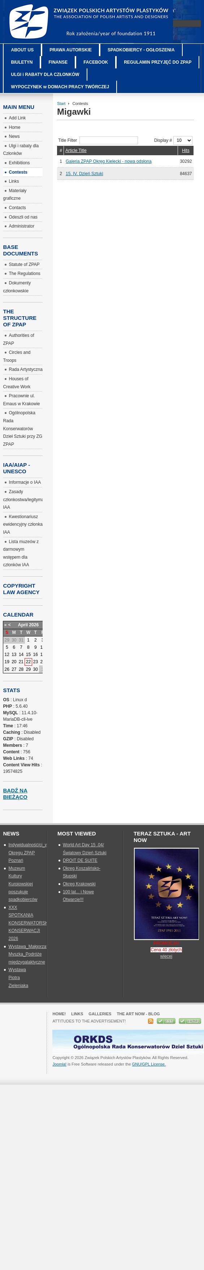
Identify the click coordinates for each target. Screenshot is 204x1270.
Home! (59, 1014)
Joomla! (59, 1064)
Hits (186, 150)
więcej (166, 956)
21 (21, 661)
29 (28, 669)
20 (14, 661)
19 (7, 661)
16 (35, 654)
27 (14, 669)
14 (21, 654)
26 (7, 669)
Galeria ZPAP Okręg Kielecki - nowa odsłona (109, 161)
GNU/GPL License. (149, 1064)
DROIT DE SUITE (80, 860)
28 (21, 669)
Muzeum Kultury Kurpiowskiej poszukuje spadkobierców (22, 884)
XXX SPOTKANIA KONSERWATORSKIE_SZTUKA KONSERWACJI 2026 (39, 923)
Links (77, 1014)
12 (7, 654)
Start (61, 103)
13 (14, 654)
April (23, 624)
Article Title (76, 150)
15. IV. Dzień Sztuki (84, 173)
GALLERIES (99, 1014)
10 (42, 647)
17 (42, 654)
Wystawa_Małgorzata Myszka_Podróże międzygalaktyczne (29, 954)
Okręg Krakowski (79, 883)
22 (28, 661)
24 (42, 661)
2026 (34, 624)
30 (35, 669)
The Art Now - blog (138, 1014)
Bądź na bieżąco (15, 793)
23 (35, 661)
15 (28, 654)
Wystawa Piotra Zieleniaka (18, 977)
